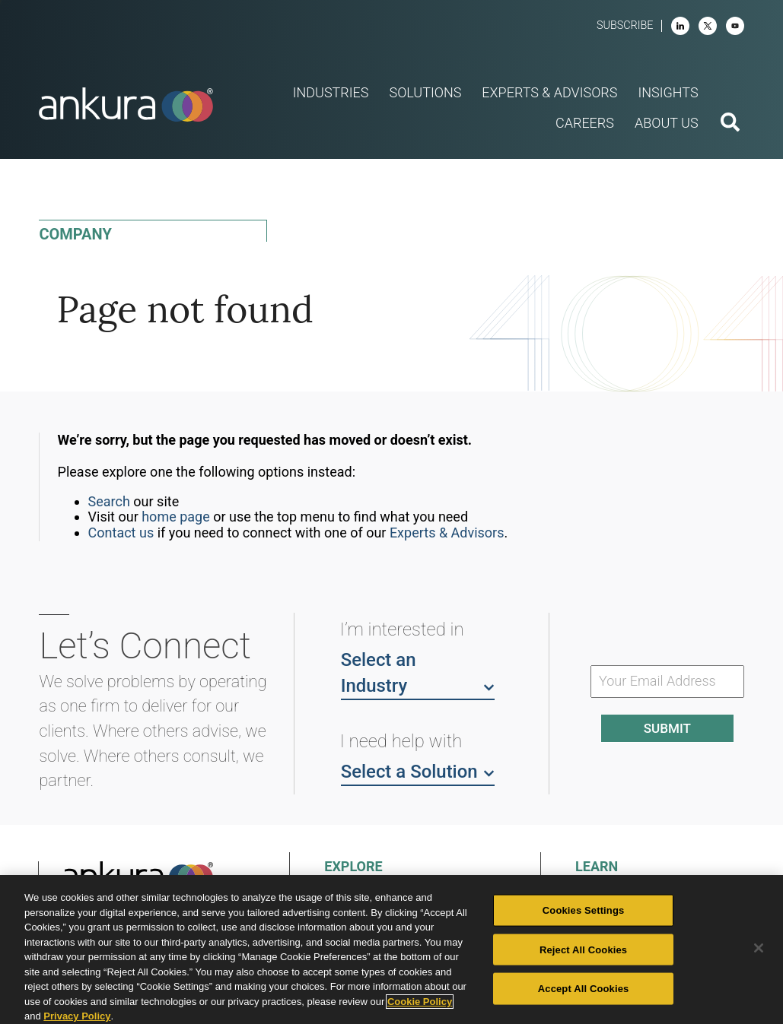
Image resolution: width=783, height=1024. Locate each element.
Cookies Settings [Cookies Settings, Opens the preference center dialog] (584, 910)
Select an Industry (418, 672)
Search (109, 501)
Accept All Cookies (583, 988)
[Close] (758, 948)
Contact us (121, 533)
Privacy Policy (76, 1016)
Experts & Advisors (447, 533)
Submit (667, 728)
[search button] (730, 124)
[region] (391, 949)
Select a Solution (418, 770)
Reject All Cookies (583, 949)
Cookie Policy (419, 1001)
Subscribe (625, 25)
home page (176, 517)
